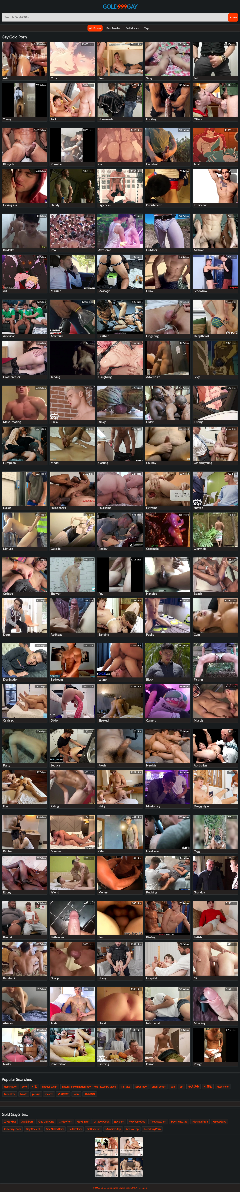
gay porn (119, 1121)
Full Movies (132, 28)
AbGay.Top (132, 1129)
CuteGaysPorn (12, 1129)
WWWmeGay (137, 1121)
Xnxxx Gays (219, 1121)
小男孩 (208, 1086)
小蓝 (34, 1086)
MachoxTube (200, 1121)
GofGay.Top (93, 1129)
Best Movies (113, 28)
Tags (146, 28)
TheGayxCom (158, 1121)
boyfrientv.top (179, 1121)
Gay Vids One (46, 1121)
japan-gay (141, 1086)
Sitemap (143, 1188)
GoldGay (120, 6)
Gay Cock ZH (33, 1129)
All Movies (95, 28)
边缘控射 (63, 1094)
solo (24, 1086)
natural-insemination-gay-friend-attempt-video (89, 1086)
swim (76, 1094)
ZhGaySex (10, 1121)
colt (173, 1086)
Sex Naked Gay (55, 1129)
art (181, 1086)
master (49, 1094)
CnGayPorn (65, 1121)
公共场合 (193, 1086)
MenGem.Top (113, 1129)
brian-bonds (159, 1086)
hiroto (23, 1094)
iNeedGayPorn (152, 1129)
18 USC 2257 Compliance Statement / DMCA (115, 1188)
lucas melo (223, 1086)
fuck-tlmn (9, 1094)
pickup (36, 1094)
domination (10, 1086)
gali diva (125, 1086)
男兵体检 (89, 1094)
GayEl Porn (27, 1121)
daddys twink (49, 1086)
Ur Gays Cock (101, 1121)
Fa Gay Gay (75, 1129)
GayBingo (82, 1121)
